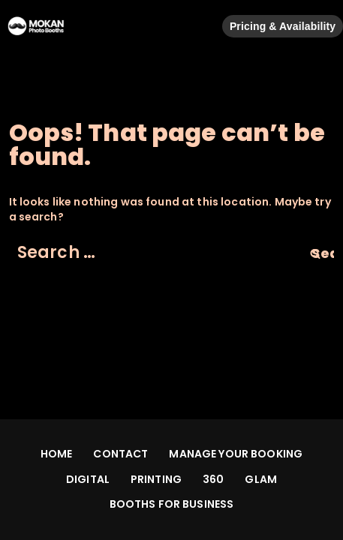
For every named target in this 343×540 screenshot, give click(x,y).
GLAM (261, 479)
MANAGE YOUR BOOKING (235, 453)
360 (213, 479)
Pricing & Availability (282, 26)
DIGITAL (88, 479)
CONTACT (120, 453)
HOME (57, 453)
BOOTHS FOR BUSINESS (172, 504)
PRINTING (156, 479)
